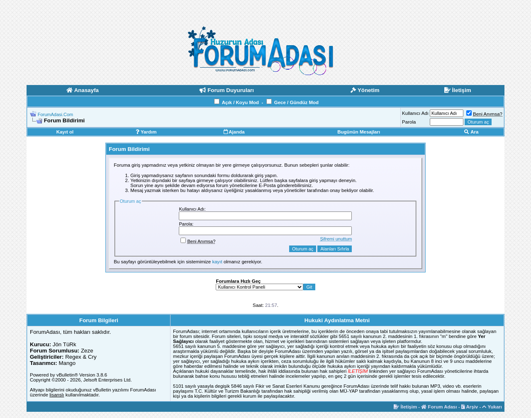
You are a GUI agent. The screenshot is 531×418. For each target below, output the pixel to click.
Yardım (146, 131)
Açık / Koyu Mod (240, 102)
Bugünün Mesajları (358, 131)
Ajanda (234, 131)
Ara (471, 131)
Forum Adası (439, 406)
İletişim (405, 406)
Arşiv (469, 406)
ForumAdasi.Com (55, 114)
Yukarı (492, 406)
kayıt (217, 261)
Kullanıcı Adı (415, 113)
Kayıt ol (65, 131)
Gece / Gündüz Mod (296, 102)
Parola (409, 121)
